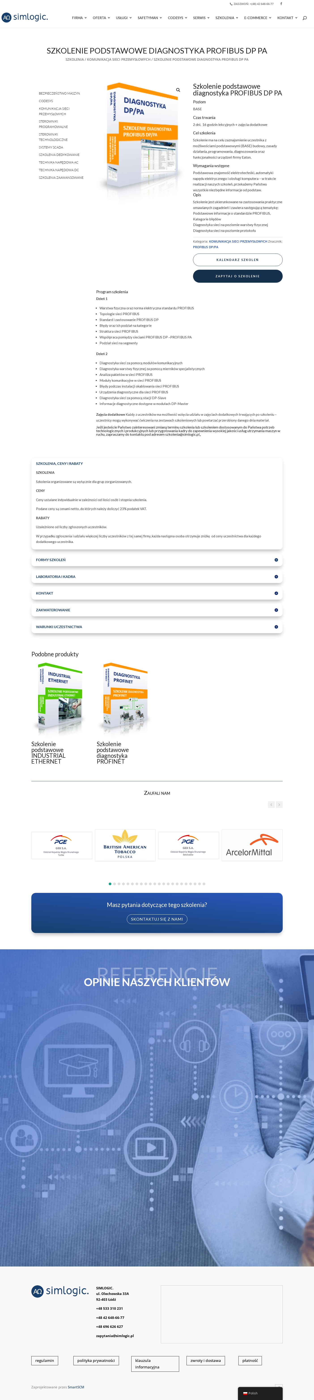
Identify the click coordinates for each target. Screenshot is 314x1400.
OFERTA (99, 18)
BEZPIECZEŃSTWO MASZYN (59, 93)
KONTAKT (285, 18)
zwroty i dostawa (206, 1360)
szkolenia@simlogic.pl (182, 434)
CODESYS (175, 18)
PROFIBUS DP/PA (205, 247)
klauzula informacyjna (147, 1364)
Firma (77, 18)
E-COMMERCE (255, 18)
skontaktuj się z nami (157, 919)
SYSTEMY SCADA (51, 147)
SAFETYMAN (148, 18)
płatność (250, 1360)
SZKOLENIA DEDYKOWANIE (59, 155)
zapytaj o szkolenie (238, 276)
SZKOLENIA (225, 18)
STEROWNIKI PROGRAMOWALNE (53, 124)
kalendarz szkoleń (237, 260)
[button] (178, 90)
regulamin (44, 1360)
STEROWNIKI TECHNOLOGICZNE (53, 137)
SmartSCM (76, 1387)
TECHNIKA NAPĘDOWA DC (59, 170)
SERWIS (199, 18)
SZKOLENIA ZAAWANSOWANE (61, 177)
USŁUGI (122, 18)
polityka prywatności (96, 1360)
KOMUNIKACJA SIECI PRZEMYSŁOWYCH (119, 59)
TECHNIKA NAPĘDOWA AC (58, 162)
